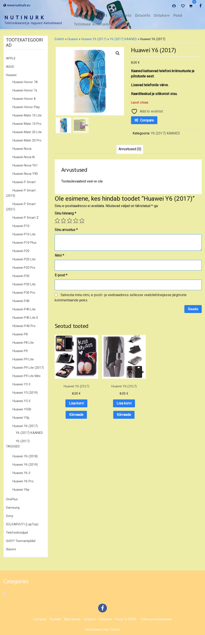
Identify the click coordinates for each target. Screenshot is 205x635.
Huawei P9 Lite (23, 359)
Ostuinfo (142, 15)
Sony (9, 516)
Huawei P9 (20, 351)
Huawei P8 (20, 334)
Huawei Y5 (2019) (25, 393)
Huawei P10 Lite (24, 234)
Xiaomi (11, 549)
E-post (61, 275)
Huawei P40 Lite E (25, 318)
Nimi (59, 255)
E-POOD (130, 619)
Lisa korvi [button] (70, 392)
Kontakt (100, 15)
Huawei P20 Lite (24, 259)
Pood (177, 15)
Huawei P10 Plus (24, 243)
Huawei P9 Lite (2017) (28, 368)
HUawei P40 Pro (24, 326)
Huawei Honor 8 (24, 99)
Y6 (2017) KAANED (29, 433)
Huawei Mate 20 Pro (27, 140)
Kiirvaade (71, 403)
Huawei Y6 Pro (23, 481)
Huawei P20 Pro (24, 268)
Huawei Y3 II (21, 384)
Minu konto (121, 15)
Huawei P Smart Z (26, 218)
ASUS (10, 67)
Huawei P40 (21, 301)
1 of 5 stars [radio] (57, 220)
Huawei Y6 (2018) (25, 456)
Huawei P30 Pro (24, 293)
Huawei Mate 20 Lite (27, 132)
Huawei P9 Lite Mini (26, 376)
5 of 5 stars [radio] (82, 220)
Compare (81, 15)
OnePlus (12, 499)
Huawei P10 (21, 226)
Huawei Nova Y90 (25, 174)
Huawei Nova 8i (24, 157)
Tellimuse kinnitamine (94, 24)
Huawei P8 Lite (23, 343)
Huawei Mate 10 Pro (27, 124)
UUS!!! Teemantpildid (20, 541)
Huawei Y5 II (21, 401)
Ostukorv (162, 15)
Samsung (13, 508)
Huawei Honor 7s (25, 90)
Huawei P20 (21, 251)
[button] (118, 53)
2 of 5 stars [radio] (63, 220)
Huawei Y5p (21, 418)
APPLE (11, 58)
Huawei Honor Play (26, 107)
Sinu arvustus (66, 230)
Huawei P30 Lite (24, 284)
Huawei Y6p (21, 490)
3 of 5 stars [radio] (69, 220)
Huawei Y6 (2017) (25, 426)
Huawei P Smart (24, 182)
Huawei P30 (21, 276)
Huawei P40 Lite (24, 309)
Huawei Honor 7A (25, 82)
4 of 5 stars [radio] (75, 220)
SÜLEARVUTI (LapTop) (22, 524)
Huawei (11, 75)
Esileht (59, 39)
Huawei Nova (22, 149)
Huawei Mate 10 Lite (27, 115)
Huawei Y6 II (21, 473)
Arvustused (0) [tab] (130, 149)
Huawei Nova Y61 (25, 165)
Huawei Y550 (22, 409)
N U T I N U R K (24, 17)
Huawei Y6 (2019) (25, 465)
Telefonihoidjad (17, 533)
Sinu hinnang (65, 213)
